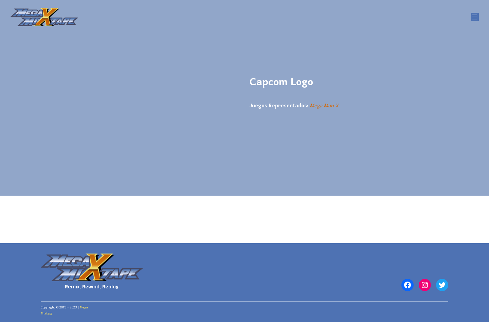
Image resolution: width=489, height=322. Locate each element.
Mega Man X (324, 106)
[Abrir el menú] (475, 17)
